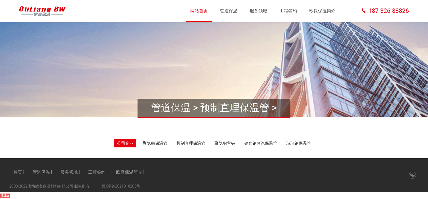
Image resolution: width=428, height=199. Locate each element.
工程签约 (288, 10)
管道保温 (228, 10)
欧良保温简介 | (130, 172)
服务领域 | (70, 172)
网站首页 (199, 10)
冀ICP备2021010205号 (121, 186)
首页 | (18, 172)
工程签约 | (98, 172)
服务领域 (258, 10)
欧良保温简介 (322, 10)
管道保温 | (42, 172)
